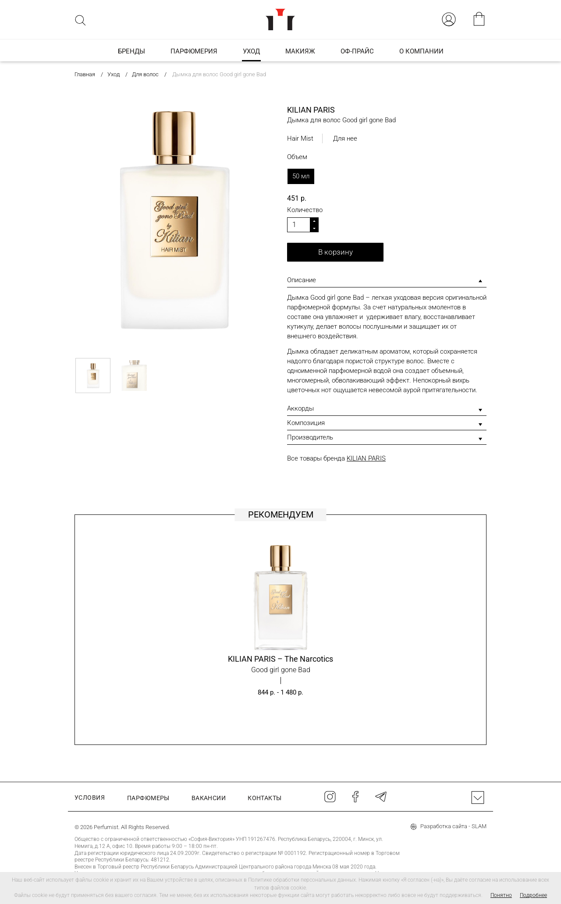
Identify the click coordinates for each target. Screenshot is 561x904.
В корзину (335, 252)
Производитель (310, 437)
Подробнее (533, 895)
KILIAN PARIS (366, 458)
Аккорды (300, 408)
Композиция (306, 423)
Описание (301, 280)
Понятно (501, 895)
